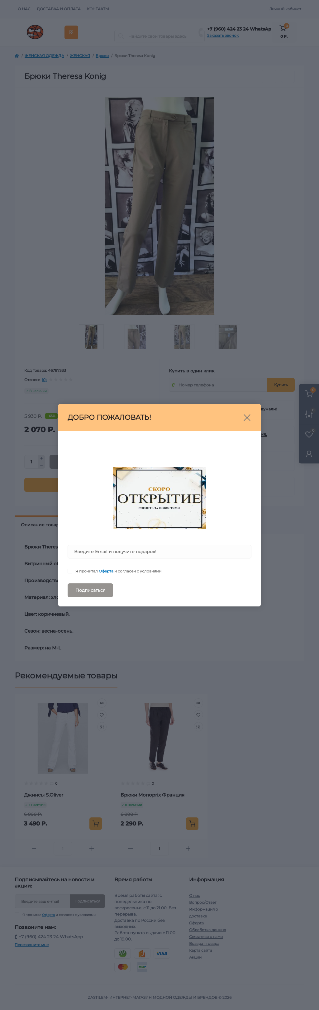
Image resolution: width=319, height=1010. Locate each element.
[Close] (247, 417)
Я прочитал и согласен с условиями (118, 571)
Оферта (106, 571)
